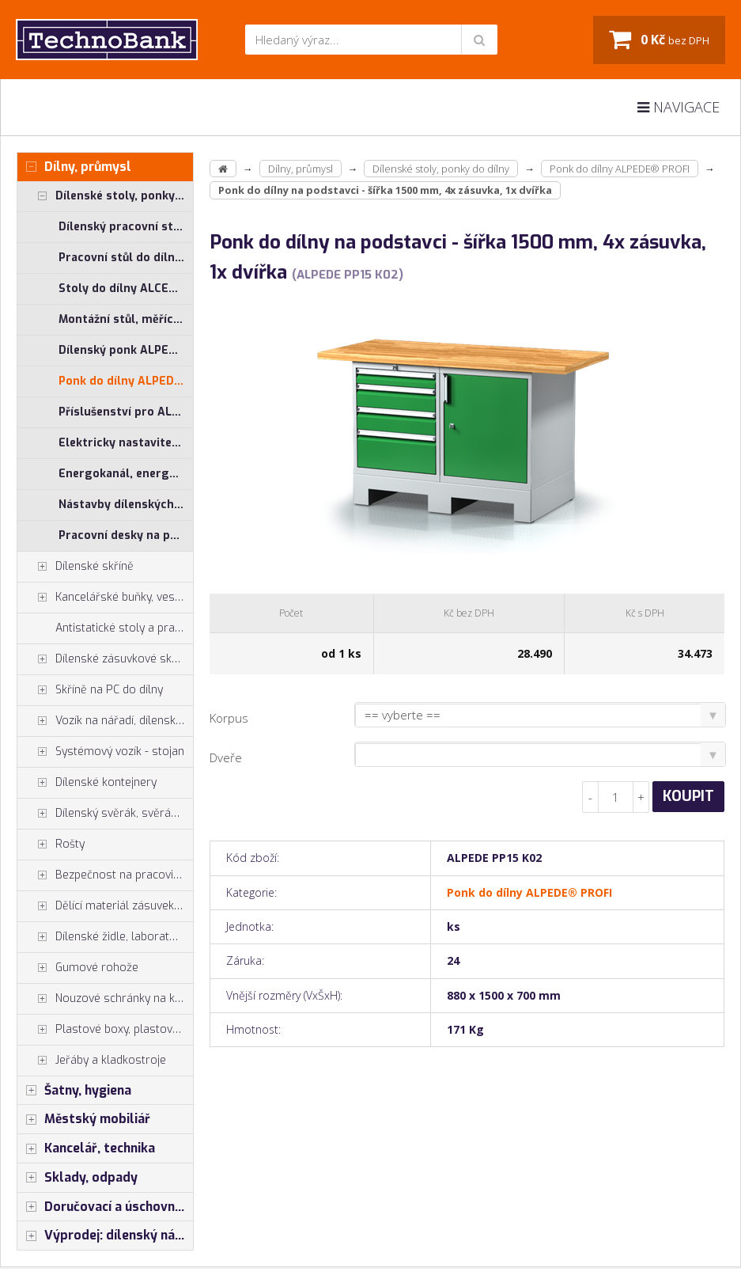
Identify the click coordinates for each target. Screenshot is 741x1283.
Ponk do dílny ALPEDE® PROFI (126, 381)
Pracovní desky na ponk (125, 535)
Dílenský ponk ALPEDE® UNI (126, 350)
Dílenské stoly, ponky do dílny (105, 196)
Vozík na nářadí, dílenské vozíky (105, 721)
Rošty (51, 844)
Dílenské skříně (75, 567)
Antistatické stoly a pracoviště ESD (124, 628)
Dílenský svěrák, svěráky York (105, 814)
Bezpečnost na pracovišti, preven (105, 875)
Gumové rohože (77, 968)
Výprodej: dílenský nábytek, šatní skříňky (105, 1235)
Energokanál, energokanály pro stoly (126, 473)
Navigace (678, 106)
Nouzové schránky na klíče (104, 999)
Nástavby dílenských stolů (126, 504)
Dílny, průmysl (74, 167)
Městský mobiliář (83, 1119)
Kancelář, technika (86, 1148)
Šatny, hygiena (74, 1090)
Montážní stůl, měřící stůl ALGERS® (126, 319)
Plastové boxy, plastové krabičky (105, 1030)
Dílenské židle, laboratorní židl (105, 937)
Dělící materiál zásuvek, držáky (105, 906)
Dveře (226, 757)
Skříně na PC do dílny (90, 690)
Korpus (229, 718)
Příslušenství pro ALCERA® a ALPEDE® (126, 411)
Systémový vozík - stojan (100, 752)
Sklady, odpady (77, 1177)
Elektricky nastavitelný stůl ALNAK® (126, 442)
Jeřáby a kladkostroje (91, 1061)
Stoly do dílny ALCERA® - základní (126, 288)
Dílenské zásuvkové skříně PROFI (105, 659)
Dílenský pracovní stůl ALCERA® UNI (126, 226)
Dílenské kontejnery (87, 783)
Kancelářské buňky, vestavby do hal (105, 598)
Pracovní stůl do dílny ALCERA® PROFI (126, 257)
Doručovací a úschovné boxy (105, 1207)
